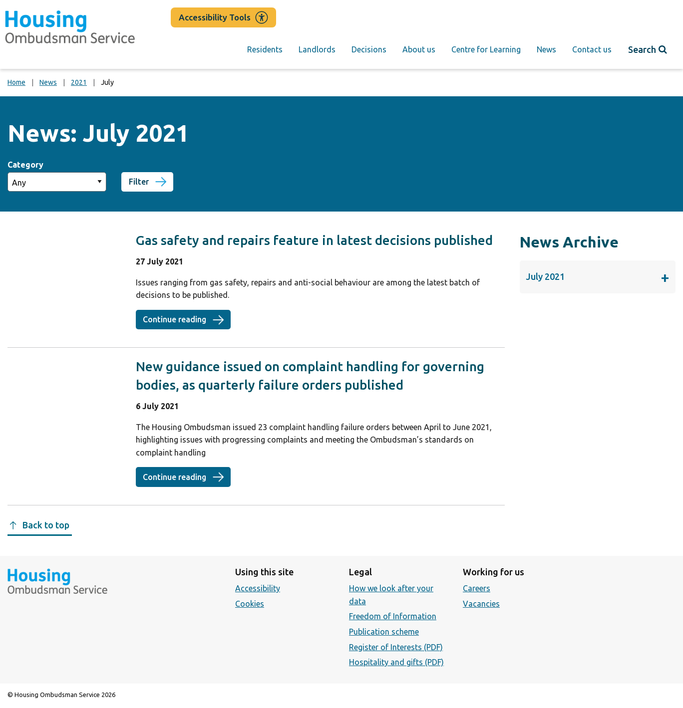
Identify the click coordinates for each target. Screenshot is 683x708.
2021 (79, 82)
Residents (265, 49)
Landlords (317, 49)
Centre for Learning (486, 49)
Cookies (249, 603)
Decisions (368, 49)
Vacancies (481, 603)
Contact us (592, 49)
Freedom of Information (392, 616)
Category (25, 164)
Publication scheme (384, 631)
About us (418, 49)
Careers (476, 588)
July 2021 (598, 277)
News (546, 49)
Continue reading (187, 319)
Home (16, 82)
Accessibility (257, 588)
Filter (139, 181)
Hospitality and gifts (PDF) (396, 662)
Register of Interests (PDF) (396, 647)
